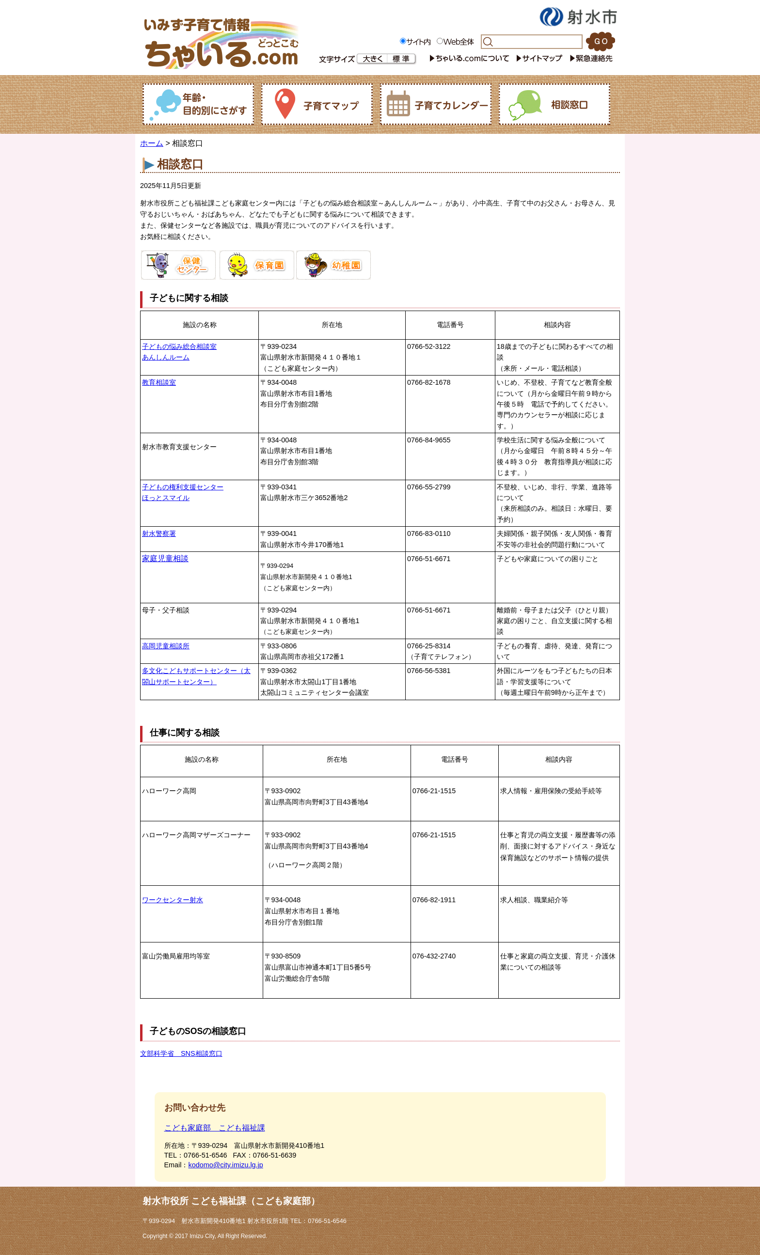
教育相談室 (159, 382)
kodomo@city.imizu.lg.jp (225, 1165)
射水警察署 (159, 533)
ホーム (151, 143)
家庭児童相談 (165, 558)
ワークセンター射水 (172, 900)
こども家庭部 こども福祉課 (214, 1128)
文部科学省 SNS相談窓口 (181, 1053)
